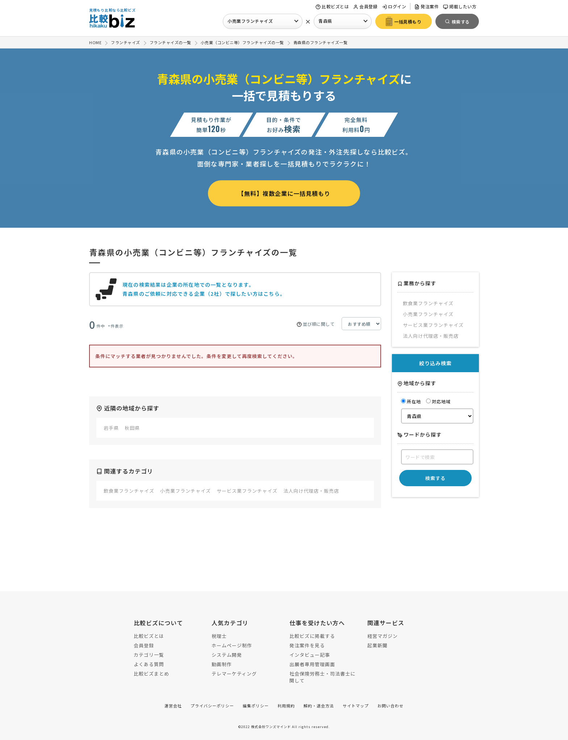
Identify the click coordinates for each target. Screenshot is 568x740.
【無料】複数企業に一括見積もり (284, 193)
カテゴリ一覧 (149, 654)
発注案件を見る (307, 645)
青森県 (325, 21)
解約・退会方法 (319, 706)
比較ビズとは (332, 6)
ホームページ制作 (232, 645)
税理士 (219, 635)
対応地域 (438, 401)
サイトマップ (356, 706)
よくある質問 (149, 664)
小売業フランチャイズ (250, 21)
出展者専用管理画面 (312, 664)
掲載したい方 (459, 6)
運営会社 (173, 706)
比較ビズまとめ (151, 673)
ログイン (394, 6)
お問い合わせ (390, 706)
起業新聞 (377, 645)
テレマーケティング (234, 673)
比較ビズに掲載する (312, 635)
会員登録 (365, 6)
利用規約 (286, 706)
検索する (435, 478)
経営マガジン (382, 635)
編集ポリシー (256, 706)
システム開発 (227, 654)
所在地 (411, 401)
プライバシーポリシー (212, 706)
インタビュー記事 (309, 654)
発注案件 (426, 6)
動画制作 (222, 664)
